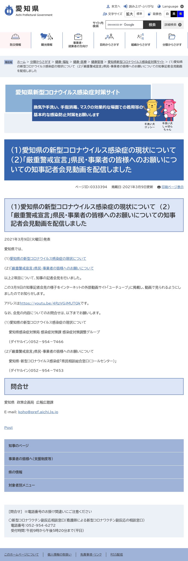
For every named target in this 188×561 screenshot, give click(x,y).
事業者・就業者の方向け (78, 44)
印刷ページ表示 (173, 187)
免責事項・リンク (91, 554)
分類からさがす (40, 61)
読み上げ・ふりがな (141, 6)
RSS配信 (116, 554)
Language (170, 6)
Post (8, 427)
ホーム (21, 61)
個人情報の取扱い (60, 554)
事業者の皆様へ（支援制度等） (31, 458)
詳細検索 (170, 24)
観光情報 (46, 44)
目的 (109, 45)
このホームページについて (21, 554)
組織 (141, 45)
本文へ (115, 6)
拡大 (129, 14)
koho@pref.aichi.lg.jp (38, 412)
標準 (139, 13)
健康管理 (97, 61)
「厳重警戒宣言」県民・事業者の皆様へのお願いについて (52, 268)
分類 (172, 45)
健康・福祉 (62, 61)
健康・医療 (80, 61)
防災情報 (15, 44)
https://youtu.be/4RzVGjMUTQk (50, 303)
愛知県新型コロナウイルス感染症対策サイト (136, 61)
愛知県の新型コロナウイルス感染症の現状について (48, 258)
